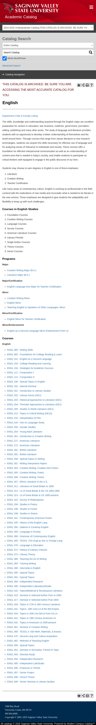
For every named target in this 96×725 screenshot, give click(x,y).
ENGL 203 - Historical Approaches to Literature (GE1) (34, 400)
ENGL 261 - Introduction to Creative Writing (29, 436)
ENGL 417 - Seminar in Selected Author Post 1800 (33, 600)
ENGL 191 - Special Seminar (21, 386)
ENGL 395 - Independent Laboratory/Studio (29, 586)
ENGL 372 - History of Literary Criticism (27, 550)
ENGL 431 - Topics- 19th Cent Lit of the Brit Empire (33, 609)
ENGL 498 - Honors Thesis (21, 677)
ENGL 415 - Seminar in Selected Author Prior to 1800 (34, 595)
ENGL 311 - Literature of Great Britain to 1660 (30, 486)
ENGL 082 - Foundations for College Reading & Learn (34, 354)
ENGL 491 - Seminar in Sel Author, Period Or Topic (33, 650)
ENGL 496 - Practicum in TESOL (24, 668)
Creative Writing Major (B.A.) (21, 270)
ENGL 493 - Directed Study (21, 654)
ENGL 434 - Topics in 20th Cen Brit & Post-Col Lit (32, 613)
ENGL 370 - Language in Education (25, 545)
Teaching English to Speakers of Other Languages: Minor (36, 307)
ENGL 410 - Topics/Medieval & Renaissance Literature (34, 590)
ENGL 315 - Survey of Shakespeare (25, 499)
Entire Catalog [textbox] (11, 45)
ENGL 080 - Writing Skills (20, 350)
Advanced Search (11, 65)
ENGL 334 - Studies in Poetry (22, 504)
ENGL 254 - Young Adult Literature (24, 431)
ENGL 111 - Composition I (20, 372)
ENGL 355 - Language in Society (24, 531)
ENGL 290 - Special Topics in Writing (26, 459)
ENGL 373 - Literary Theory (21, 554)
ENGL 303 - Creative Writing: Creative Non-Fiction (32, 468)
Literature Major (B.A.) (18, 275)
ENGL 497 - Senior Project (20, 672)
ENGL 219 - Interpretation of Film (24, 418)
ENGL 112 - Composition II (21, 377)
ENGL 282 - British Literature (21, 454)
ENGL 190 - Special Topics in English (26, 381)
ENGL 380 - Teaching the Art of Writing (26, 559)
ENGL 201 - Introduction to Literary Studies (29, 390)
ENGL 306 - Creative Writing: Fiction (25, 477)
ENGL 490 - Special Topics (21, 645)
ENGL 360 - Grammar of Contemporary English (31, 536)
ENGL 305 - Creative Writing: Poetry (25, 472)
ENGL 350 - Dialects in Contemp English (27, 527)
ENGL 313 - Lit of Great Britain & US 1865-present (32, 495)
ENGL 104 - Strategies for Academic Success (30, 368)
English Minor (14, 302)
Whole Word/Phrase (16, 58)
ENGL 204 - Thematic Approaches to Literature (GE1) (34, 404)
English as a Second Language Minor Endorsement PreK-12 (38, 331)
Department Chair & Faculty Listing (20, 116)
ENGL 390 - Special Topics (21, 572)
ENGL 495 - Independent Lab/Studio (25, 663)
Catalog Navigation (15, 74)
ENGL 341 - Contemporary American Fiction (29, 518)
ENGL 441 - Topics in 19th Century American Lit (31, 618)
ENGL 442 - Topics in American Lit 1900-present (31, 622)
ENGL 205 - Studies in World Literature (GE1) (30, 409)
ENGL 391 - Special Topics (21, 577)
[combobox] (48, 27)
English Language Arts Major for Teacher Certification (34, 286)
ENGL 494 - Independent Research (25, 659)
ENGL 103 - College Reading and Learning (29, 363)
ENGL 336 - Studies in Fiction (22, 509)
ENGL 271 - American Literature (23, 440)
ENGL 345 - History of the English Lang (27, 522)
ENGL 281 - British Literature (21, 450)
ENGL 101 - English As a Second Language (29, 359)
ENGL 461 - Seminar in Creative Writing (27, 627)
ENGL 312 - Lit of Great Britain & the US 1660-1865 (33, 491)
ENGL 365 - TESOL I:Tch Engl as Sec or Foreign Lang (34, 540)
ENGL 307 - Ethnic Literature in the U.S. (27, 481)
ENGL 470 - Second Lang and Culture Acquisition (32, 636)
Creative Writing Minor (18, 298)
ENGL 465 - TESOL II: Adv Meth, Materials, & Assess (34, 631)
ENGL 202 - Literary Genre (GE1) (24, 395)
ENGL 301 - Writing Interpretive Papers (27, 463)
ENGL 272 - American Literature (23, 445)
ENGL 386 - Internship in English (23, 568)
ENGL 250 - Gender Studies (21, 427)
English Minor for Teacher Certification (26, 319)
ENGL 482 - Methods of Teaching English (28, 640)
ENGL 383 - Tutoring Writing (21, 563)
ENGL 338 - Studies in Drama (22, 513)
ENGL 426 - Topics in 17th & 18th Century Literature (33, 604)
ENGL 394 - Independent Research (25, 581)
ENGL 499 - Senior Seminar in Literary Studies (31, 681)
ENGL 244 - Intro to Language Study (25, 422)
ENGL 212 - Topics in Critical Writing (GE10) (29, 413)
